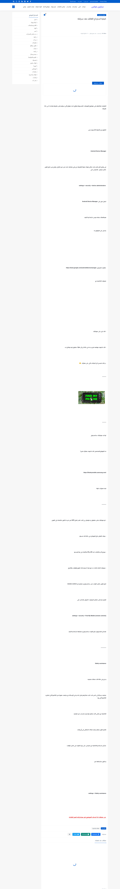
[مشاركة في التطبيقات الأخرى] (70, 834)
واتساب (68, 6)
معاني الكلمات (61, 6)
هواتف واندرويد (101, 15)
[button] (95, 834)
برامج (24, 6)
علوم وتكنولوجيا (32, 57)
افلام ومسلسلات (32, 25)
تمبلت (35, 48)
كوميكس (34, 69)
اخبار (35, 19)
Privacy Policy (103, 1)
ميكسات (74, 6)
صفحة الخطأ (73, 1)
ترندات (83, 6)
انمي (79, 6)
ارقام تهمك (33, 22)
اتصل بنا (80, 1)
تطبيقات (34, 42)
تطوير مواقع (33, 45)
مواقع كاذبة (46, 6)
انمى (35, 31)
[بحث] (13, 6)
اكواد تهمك (38, 6)
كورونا (35, 66)
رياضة (35, 51)
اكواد (35, 28)
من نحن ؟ (86, 1)
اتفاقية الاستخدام (94, 1)
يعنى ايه (34, 80)
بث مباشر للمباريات (31, 34)
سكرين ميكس (97, 7)
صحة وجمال (33, 54)
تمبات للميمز (30, 6)
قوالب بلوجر (33, 63)
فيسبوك (53, 6)
